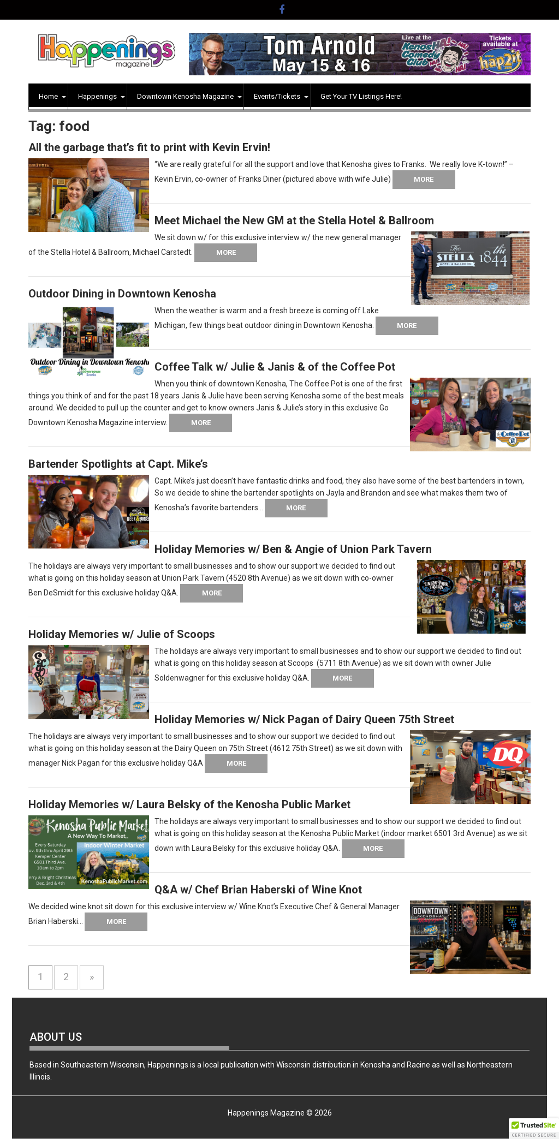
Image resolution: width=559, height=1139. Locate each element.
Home (48, 96)
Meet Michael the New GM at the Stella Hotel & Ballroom (294, 220)
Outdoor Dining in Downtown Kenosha (122, 293)
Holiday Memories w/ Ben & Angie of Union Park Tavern (293, 549)
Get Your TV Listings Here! (361, 96)
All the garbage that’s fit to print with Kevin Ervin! (149, 147)
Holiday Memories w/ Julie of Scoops (121, 634)
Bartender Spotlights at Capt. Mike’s (118, 463)
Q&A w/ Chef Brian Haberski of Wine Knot (258, 889)
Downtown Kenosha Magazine (185, 96)
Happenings (97, 96)
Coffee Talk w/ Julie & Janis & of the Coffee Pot (274, 366)
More (423, 179)
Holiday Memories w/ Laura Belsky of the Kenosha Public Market (189, 804)
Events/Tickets (277, 96)
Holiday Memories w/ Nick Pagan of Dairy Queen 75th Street (304, 719)
